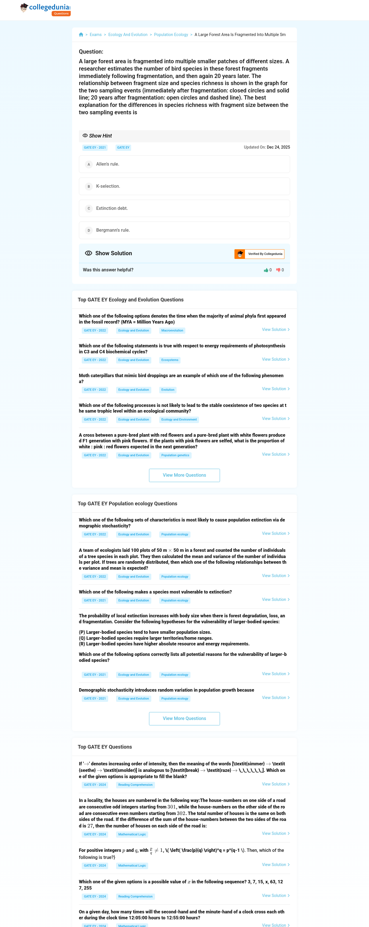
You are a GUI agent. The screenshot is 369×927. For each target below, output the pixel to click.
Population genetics (175, 455)
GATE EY (123, 147)
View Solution (276, 329)
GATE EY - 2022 (95, 330)
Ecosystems (170, 360)
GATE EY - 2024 (95, 785)
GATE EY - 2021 (95, 147)
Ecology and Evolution (133, 330)
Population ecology (175, 534)
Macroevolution (172, 330)
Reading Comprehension (135, 785)
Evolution (168, 390)
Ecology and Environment (179, 419)
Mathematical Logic (132, 834)
